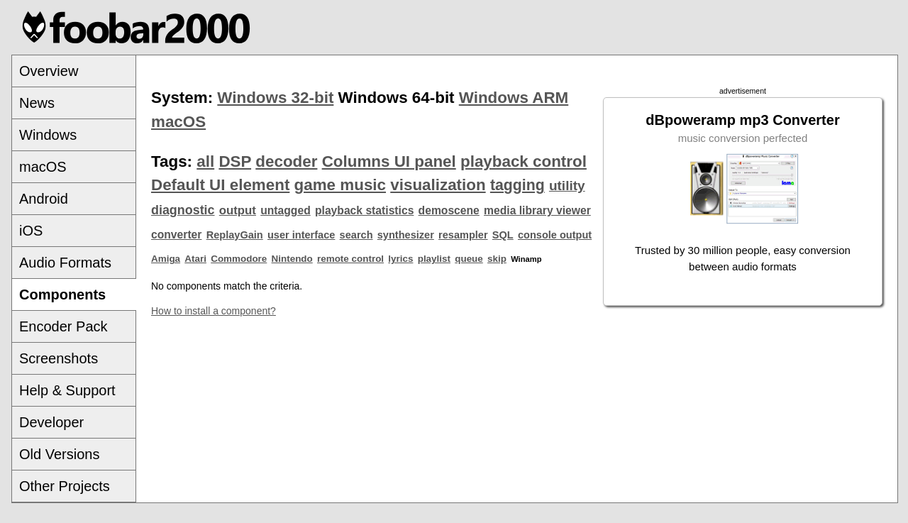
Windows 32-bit (275, 97)
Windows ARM (513, 97)
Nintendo (292, 258)
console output (555, 235)
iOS (31, 230)
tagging (517, 185)
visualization (437, 185)
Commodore (239, 258)
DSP (234, 161)
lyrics (400, 258)
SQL (503, 235)
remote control (350, 258)
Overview (48, 71)
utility (567, 185)
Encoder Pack (63, 326)
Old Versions (59, 454)
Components (62, 294)
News (37, 103)
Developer (51, 422)
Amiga (165, 258)
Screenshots (58, 358)
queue (469, 258)
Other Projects (64, 486)
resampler (463, 235)
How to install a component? (213, 310)
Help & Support (67, 390)
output (237, 210)
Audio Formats (65, 262)
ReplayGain (234, 235)
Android (43, 199)
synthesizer (405, 235)
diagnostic (183, 210)
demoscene (449, 210)
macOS (43, 167)
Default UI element (220, 185)
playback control (523, 161)
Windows (48, 135)
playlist (434, 258)
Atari (195, 258)
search (356, 235)
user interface (301, 235)
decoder (286, 161)
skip (496, 258)
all (205, 161)
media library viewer (537, 210)
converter (176, 235)
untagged (285, 210)
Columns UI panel (389, 161)
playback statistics (364, 210)
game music (340, 185)
